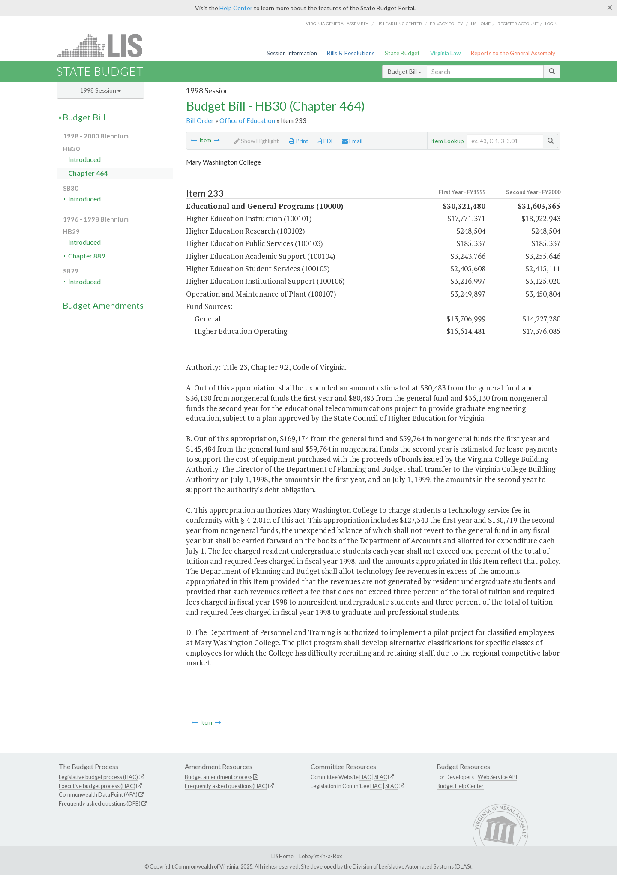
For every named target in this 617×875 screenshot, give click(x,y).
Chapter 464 (88, 173)
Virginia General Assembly (337, 23)
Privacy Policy (446, 23)
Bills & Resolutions (350, 53)
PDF (325, 141)
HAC (365, 776)
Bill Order (200, 120)
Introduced (84, 159)
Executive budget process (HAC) (97, 785)
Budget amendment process (218, 776)
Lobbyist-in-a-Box (320, 856)
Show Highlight (256, 141)
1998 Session (100, 90)
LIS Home (282, 856)
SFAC (380, 776)
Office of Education (247, 120)
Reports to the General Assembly (512, 53)
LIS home (481, 23)
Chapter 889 (86, 256)
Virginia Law (445, 53)
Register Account (517, 23)
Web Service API (497, 776)
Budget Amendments (103, 305)
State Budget (402, 53)
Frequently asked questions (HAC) (226, 785)
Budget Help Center (460, 785)
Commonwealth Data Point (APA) (98, 794)
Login (551, 23)
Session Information (292, 53)
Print (298, 141)
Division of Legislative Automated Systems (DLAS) (412, 866)
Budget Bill (405, 71)
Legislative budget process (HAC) (98, 776)
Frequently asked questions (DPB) (100, 803)
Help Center (235, 8)
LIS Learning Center (399, 23)
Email (352, 141)
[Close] (610, 7)
